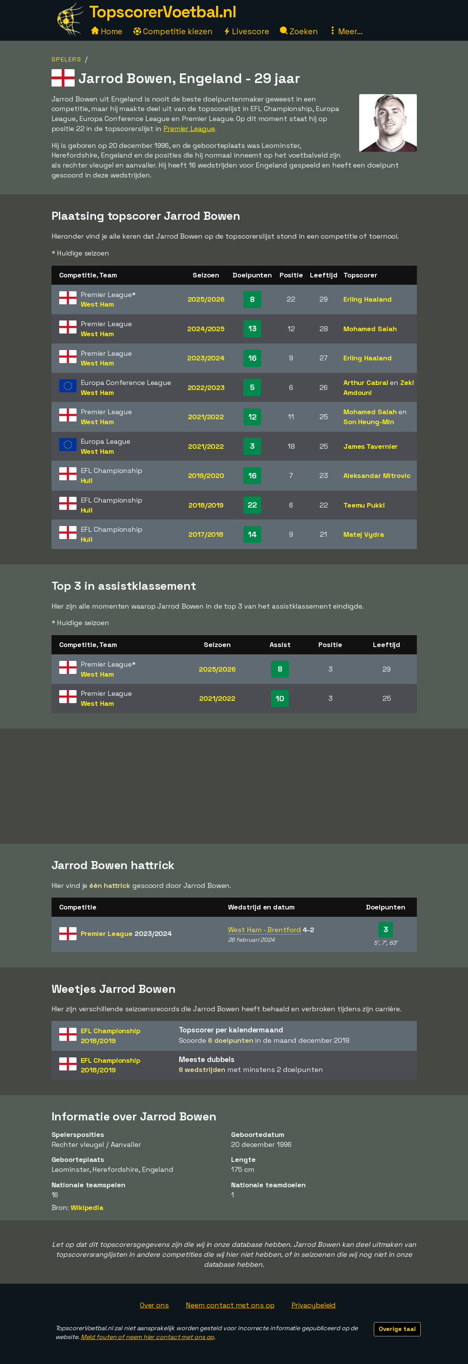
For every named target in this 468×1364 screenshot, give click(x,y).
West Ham (97, 304)
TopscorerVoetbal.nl (162, 12)
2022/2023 (206, 387)
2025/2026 (206, 299)
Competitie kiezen (172, 31)
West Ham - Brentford (264, 929)
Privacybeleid (313, 1305)
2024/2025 (206, 328)
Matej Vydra (363, 534)
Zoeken (298, 31)
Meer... (346, 31)
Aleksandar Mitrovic (377, 475)
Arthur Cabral (365, 382)
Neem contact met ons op (230, 1305)
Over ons (154, 1305)
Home (107, 31)
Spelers (67, 59)
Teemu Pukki (364, 505)
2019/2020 (206, 475)
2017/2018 (205, 534)
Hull (87, 480)
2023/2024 (206, 357)
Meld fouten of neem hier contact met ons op (147, 1337)
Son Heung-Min (368, 421)
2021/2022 (206, 416)
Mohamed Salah (370, 328)
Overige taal (397, 1329)
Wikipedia (87, 1207)
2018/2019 (205, 505)
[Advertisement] (234, 786)
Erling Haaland (367, 299)
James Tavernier (370, 446)
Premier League (189, 128)
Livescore (246, 31)
